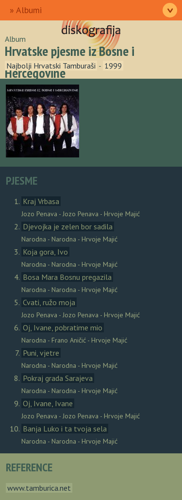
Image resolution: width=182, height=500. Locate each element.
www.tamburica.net (39, 488)
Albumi (29, 10)
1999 (113, 65)
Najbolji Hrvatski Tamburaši (51, 65)
